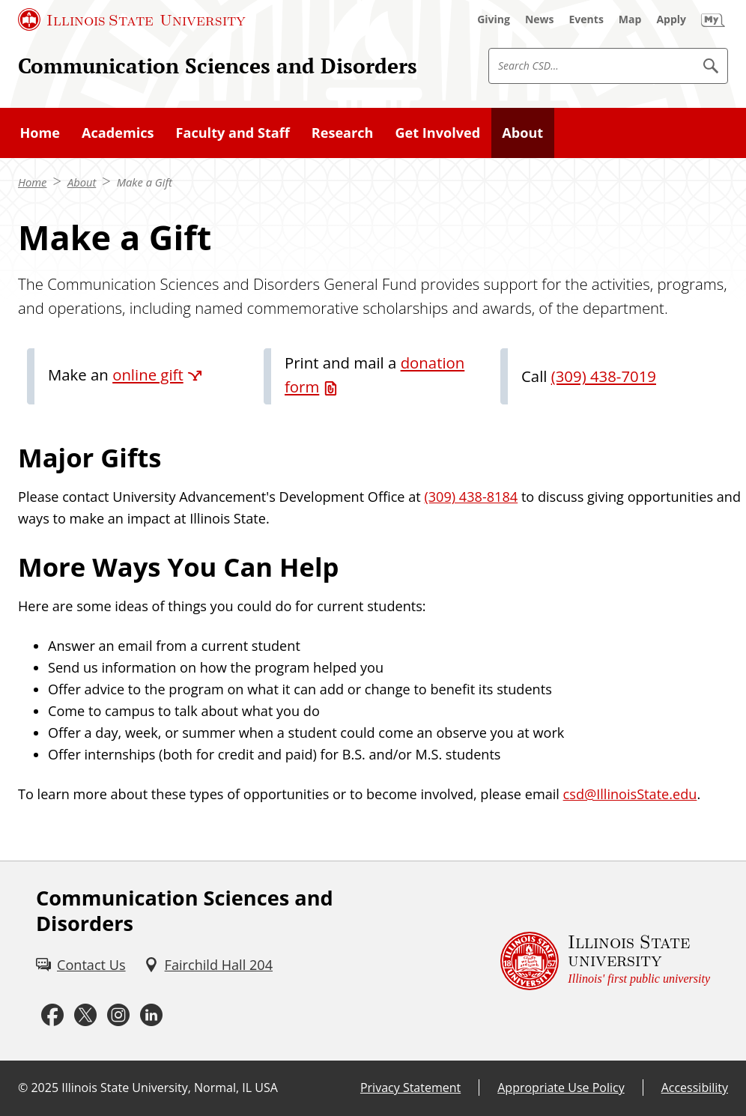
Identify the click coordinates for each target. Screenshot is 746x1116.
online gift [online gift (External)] (148, 374)
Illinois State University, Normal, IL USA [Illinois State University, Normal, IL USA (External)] (169, 1087)
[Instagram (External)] (118, 1015)
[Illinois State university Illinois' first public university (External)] (605, 961)
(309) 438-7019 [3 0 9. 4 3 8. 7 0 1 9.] (603, 376)
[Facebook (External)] (52, 1015)
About (81, 182)
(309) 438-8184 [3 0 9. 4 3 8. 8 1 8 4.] (471, 497)
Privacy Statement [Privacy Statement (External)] (410, 1087)
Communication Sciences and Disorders (217, 65)
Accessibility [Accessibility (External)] (694, 1087)
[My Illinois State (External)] (713, 19)
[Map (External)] (630, 19)
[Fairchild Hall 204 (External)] (208, 965)
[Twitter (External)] (85, 1015)
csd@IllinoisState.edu (630, 794)
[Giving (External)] (493, 19)
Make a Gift (144, 182)
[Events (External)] (586, 19)
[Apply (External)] (671, 19)
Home (32, 182)
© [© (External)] (23, 1087)
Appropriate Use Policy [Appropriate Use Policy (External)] (560, 1087)
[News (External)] (539, 19)
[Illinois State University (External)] (132, 19)
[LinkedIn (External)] (151, 1015)
